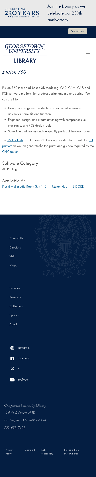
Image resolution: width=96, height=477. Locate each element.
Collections (16, 306)
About (13, 324)
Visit (12, 256)
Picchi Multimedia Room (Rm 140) (25, 186)
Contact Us (16, 238)
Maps (13, 265)
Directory (15, 247)
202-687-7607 (14, 428)
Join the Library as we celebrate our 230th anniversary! (66, 13)
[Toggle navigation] (88, 53)
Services (14, 288)
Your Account (77, 31)
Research (15, 297)
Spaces (14, 315)
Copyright (30, 449)
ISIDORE (78, 186)
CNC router (10, 151)
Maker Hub (15, 140)
